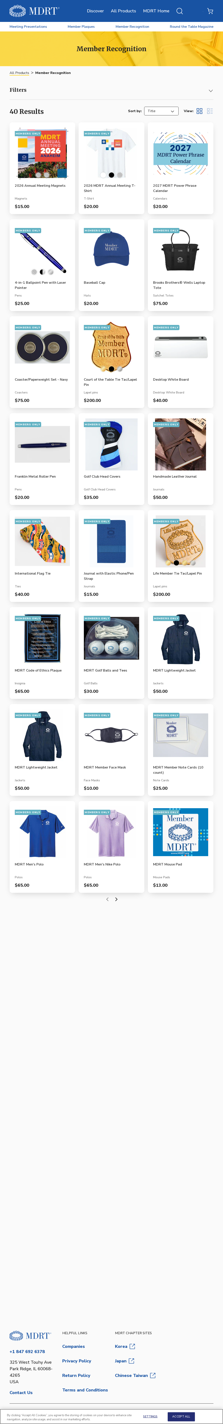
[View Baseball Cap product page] (111, 252)
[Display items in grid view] (199, 111)
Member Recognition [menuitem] (132, 26)
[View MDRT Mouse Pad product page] (180, 834)
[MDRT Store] (35, 11)
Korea (125, 1346)
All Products (123, 11)
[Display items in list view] (209, 111)
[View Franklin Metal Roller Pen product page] (42, 446)
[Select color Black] (111, 175)
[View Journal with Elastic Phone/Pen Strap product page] (111, 543)
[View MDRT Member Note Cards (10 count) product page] (180, 737)
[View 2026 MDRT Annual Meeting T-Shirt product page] (111, 155)
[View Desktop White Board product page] (180, 349)
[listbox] (161, 111)
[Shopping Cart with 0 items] (210, 11)
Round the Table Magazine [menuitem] (191, 26)
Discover (95, 11)
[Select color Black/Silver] (42, 272)
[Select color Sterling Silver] (119, 369)
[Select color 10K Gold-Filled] (103, 369)
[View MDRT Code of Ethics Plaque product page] (42, 640)
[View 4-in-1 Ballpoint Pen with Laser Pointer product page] (42, 252)
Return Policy (76, 1375)
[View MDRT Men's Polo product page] (42, 834)
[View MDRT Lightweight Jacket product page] (180, 640)
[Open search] (179, 11)
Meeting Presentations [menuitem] (28, 26)
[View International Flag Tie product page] (42, 543)
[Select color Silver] (50, 272)
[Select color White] (103, 175)
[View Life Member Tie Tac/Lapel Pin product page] (180, 543)
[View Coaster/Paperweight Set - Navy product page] (42, 349)
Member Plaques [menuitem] (81, 26)
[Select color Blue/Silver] (34, 272)
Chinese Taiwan (135, 1375)
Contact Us (21, 1393)
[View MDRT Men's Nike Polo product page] (111, 834)
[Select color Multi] (38, 175)
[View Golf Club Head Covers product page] (111, 446)
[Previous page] (107, 899)
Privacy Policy (76, 1361)
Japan (124, 1361)
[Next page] (115, 899)
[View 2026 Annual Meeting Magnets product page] (42, 155)
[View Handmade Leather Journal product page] (180, 446)
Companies (73, 1346)
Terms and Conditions (85, 1390)
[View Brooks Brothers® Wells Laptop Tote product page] (180, 252)
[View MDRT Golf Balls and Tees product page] (111, 640)
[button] (111, 91)
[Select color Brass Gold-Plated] (184, 562)
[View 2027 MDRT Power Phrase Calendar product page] (180, 155)
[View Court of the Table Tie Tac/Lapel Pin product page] (111, 349)
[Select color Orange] (46, 175)
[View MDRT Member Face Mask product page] (111, 737)
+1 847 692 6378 (27, 1352)
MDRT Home (156, 11)
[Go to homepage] (32, 1336)
